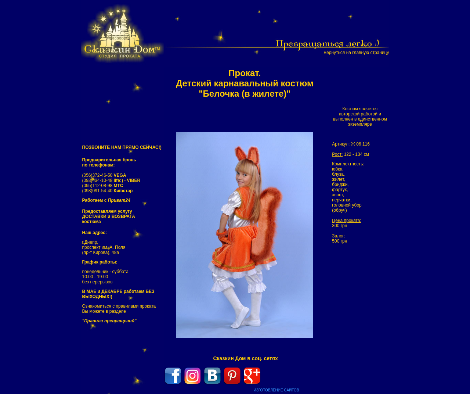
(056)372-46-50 (104, 175)
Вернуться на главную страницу (356, 52)
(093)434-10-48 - (111, 180)
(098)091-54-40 (107, 190)
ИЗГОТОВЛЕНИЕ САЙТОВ (276, 390)
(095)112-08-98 (102, 185)
